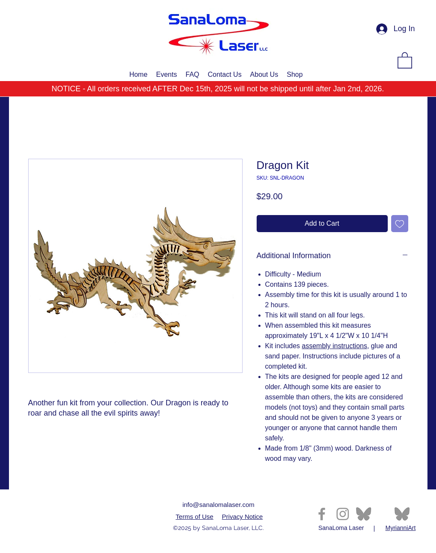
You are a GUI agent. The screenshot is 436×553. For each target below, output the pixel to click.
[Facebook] (321, 514)
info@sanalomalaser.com (218, 504)
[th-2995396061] (363, 514)
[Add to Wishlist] (399, 223)
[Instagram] (342, 514)
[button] (405, 59)
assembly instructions (334, 345)
